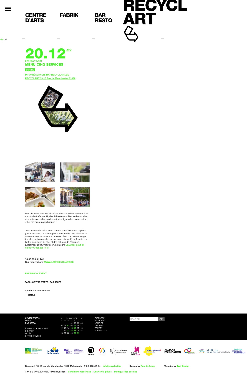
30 (75, 333)
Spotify (98, 328)
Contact (29, 331)
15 (71, 328)
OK (161, 319)
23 (75, 331)
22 (71, 331)
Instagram (100, 321)
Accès (28, 334)
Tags (28, 282)
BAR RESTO (55, 282)
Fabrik (28, 321)
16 (75, 328)
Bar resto (30, 323)
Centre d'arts (32, 318)
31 (78, 333)
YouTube (99, 323)
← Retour (30, 295)
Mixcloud (99, 326)
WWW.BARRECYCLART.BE (59, 262)
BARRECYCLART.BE (57, 74)
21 (68, 331)
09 (75, 326)
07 (68, 326)
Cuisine (30, 70)
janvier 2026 (72, 318)
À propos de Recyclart (37, 329)
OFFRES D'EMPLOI (33, 336)
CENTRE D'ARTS (40, 282)
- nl (5, 39)
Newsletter (101, 331)
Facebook (100, 318)
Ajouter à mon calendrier (38, 290)
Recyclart (139, 28)
